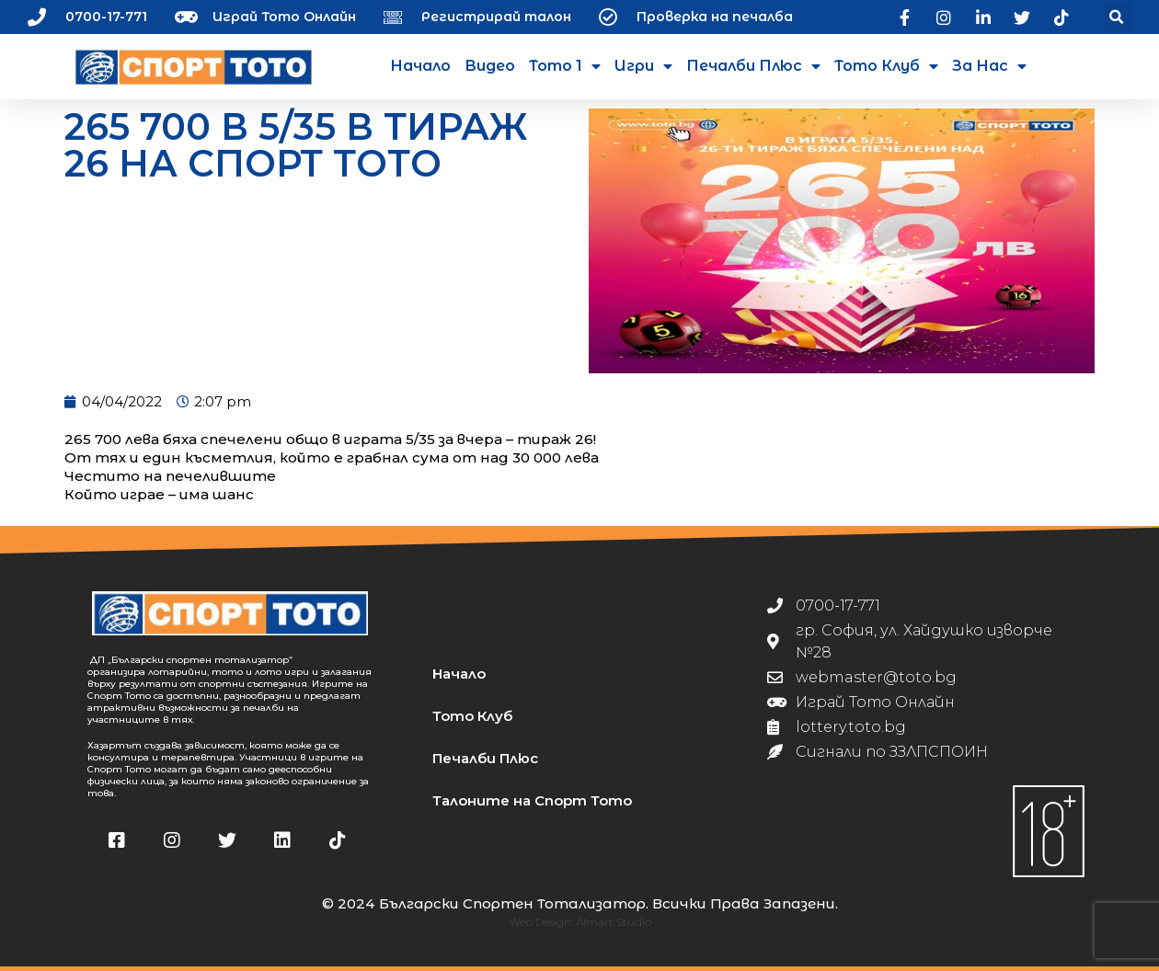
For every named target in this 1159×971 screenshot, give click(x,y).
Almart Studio (613, 922)
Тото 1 (565, 66)
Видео (490, 65)
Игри (643, 66)
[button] (1117, 17)
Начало (420, 65)
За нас (989, 66)
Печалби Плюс (753, 66)
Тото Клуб (886, 66)
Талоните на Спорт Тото (532, 800)
